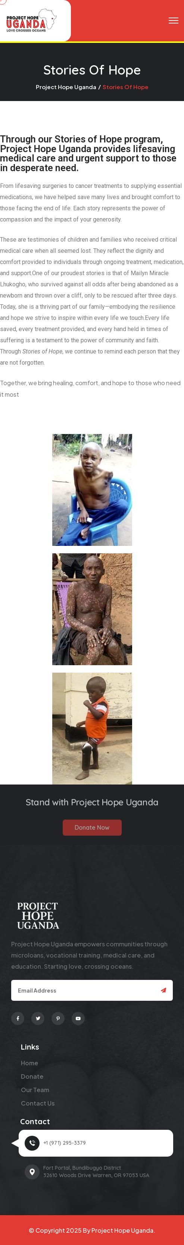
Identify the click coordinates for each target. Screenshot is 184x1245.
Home (29, 1063)
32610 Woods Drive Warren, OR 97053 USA (96, 1175)
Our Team (35, 1090)
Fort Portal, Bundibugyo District (82, 1167)
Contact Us (38, 1103)
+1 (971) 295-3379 (64, 1142)
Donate (32, 1076)
